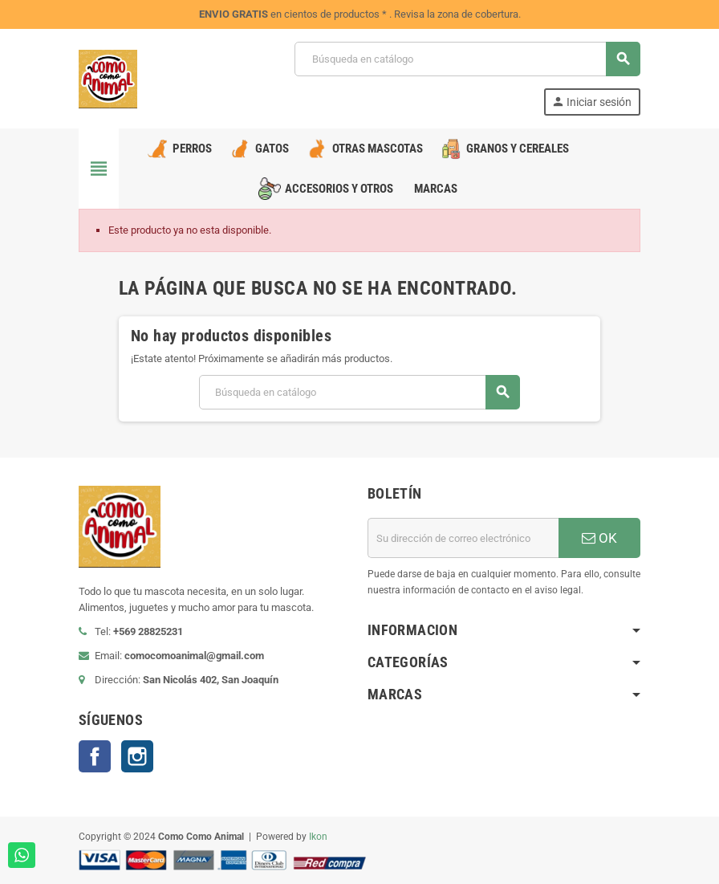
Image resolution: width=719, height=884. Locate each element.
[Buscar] (467, 59)
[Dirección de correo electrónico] (463, 538)
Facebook (95, 756)
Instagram (137, 756)
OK (599, 538)
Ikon (318, 836)
